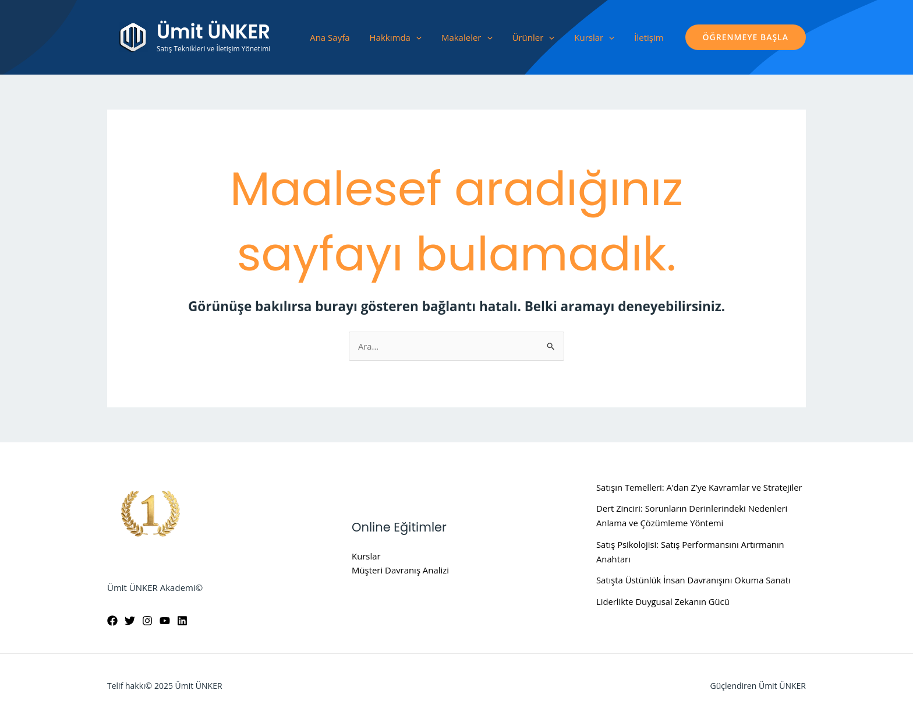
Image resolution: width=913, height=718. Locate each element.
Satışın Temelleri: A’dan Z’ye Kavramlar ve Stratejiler (700, 487)
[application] (416, 37)
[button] (745, 37)
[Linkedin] (182, 621)
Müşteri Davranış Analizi (401, 570)
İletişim (648, 37)
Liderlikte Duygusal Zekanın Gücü (663, 601)
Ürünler (533, 37)
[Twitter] (130, 621)
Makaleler (467, 37)
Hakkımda (396, 37)
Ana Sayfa (329, 37)
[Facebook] (112, 621)
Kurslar (594, 37)
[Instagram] (147, 621)
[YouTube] (165, 621)
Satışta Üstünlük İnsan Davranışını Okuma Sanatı (695, 580)
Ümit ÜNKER (213, 31)
